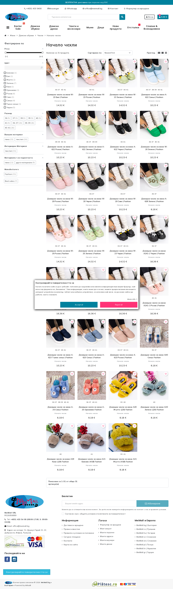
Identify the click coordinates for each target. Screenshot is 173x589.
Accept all (79, 305)
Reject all (118, 305)
